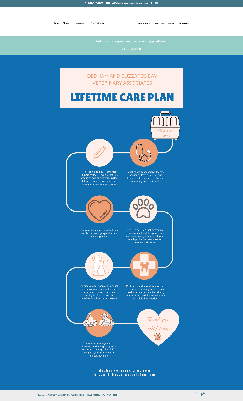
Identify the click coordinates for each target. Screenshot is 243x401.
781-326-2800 (96, 3)
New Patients (97, 23)
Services (80, 23)
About (66, 23)
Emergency (184, 23)
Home (56, 23)
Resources (159, 23)
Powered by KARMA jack (101, 394)
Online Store (144, 23)
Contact (171, 23)
